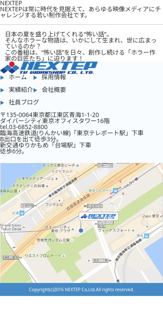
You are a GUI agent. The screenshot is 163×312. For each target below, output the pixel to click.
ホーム (18, 77)
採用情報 (54, 77)
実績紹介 (21, 89)
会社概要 (54, 89)
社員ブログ (24, 102)
